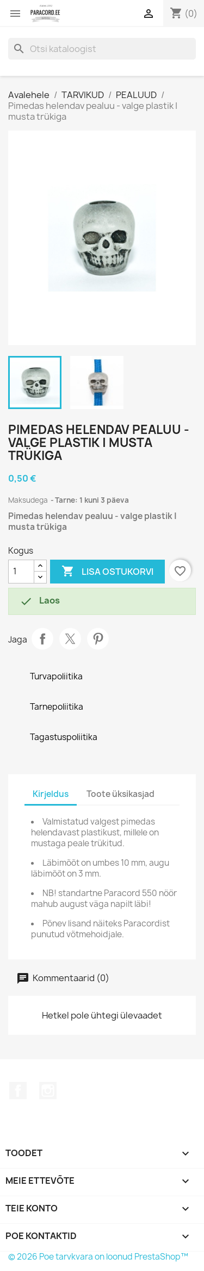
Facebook (18, 1090)
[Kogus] (21, 571)
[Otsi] (102, 49)
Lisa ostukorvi (107, 572)
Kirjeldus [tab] (51, 794)
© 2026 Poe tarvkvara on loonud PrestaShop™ (98, 1256)
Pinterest (98, 639)
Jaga (42, 639)
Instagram (48, 1090)
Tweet (70, 639)
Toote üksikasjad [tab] (120, 794)
